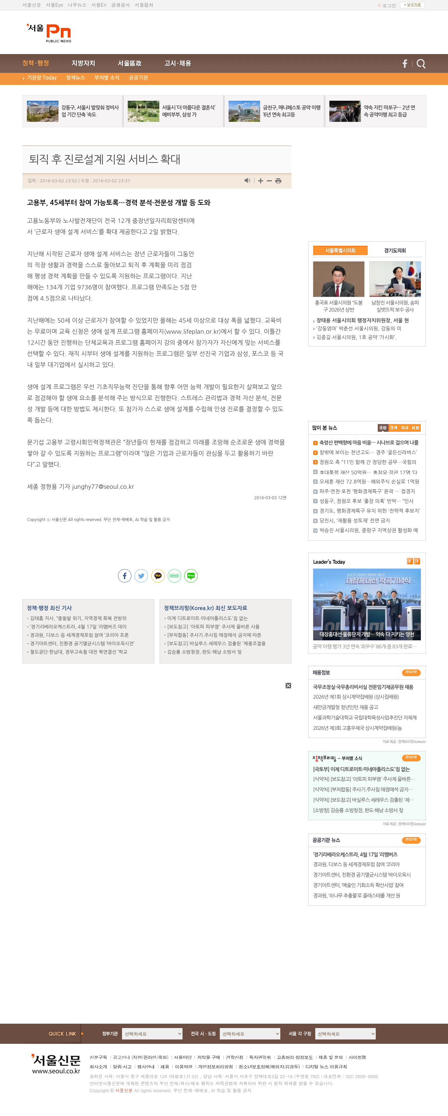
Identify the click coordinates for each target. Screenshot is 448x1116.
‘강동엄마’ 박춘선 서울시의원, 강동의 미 (359, 328)
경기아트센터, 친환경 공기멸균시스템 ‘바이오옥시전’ (82, 643)
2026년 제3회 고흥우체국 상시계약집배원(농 (357, 728)
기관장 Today (42, 77)
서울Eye (54, 4)
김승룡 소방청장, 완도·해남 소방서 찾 (204, 652)
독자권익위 (260, 1057)
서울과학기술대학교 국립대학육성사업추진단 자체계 (365, 717)
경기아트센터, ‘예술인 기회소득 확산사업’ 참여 (358, 885)
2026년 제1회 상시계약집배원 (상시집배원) (356, 696)
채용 (164, 1066)
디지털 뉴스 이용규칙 (326, 1066)
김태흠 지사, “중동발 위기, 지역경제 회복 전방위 (78, 618)
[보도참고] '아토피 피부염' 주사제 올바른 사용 (213, 626)
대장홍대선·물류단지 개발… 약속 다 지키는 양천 (367, 634)
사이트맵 (357, 1057)
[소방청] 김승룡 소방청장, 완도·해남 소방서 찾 (358, 810)
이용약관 (183, 1066)
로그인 (389, 5)
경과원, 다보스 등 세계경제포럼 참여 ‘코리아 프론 (79, 635)
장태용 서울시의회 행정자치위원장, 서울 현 (363, 320)
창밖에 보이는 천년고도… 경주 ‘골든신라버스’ (368, 452)
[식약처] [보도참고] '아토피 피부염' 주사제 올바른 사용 (366, 779)
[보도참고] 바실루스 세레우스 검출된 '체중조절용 (216, 643)
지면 (137, 1057)
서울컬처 (144, 4)
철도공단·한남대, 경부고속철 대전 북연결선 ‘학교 (79, 652)
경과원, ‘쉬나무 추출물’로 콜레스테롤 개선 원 (356, 895)
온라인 (149, 1057)
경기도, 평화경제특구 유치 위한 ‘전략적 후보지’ (370, 510)
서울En (99, 4)
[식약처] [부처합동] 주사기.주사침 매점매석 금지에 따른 (368, 789)
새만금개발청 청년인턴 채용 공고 (345, 707)
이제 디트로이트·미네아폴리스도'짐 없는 (207, 618)
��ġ (394, 428)
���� (383, 428)
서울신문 (32, 4)
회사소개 (98, 1066)
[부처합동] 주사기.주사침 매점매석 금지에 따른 (214, 635)
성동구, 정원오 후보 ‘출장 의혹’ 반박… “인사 (367, 501)
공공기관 (138, 77)
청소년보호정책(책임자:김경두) (269, 1066)
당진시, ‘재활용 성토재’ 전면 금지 (355, 520)
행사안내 (146, 1066)
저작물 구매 (208, 1057)
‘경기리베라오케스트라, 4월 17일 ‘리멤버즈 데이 (78, 626)
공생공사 (120, 4)
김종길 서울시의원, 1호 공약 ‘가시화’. (357, 337)
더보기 (411, 672)
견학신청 (234, 1057)
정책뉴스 (75, 77)
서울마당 (182, 1057)
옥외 (162, 1057)
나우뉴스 (77, 4)
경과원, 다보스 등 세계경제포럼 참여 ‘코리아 (356, 864)
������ (411, 840)
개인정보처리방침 (215, 1066)
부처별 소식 (107, 77)
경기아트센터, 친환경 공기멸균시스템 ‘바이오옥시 (362, 874)
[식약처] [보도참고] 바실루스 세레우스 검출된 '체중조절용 (370, 799)
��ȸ (415, 428)
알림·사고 (122, 1066)
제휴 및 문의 (331, 1057)
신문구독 (98, 1057)
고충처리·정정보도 (295, 1057)
